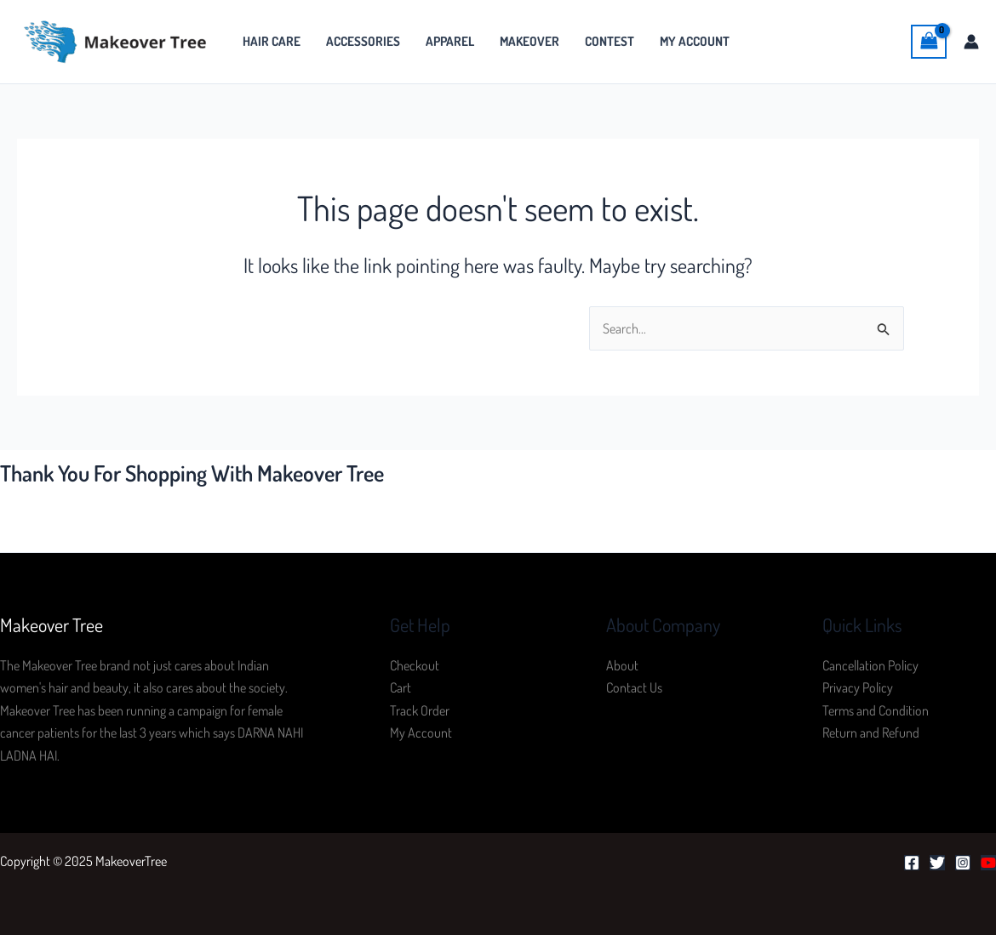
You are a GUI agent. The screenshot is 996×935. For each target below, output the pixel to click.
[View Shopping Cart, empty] (929, 42)
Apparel (450, 41)
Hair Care (272, 41)
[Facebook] (911, 862)
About (622, 665)
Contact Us (634, 687)
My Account (695, 41)
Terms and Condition (875, 710)
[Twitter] (937, 862)
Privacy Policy (857, 687)
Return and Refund (870, 732)
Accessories (363, 41)
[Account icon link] (971, 41)
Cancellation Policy (870, 665)
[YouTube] (988, 862)
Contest (609, 41)
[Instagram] (962, 862)
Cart (400, 687)
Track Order (419, 710)
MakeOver (529, 41)
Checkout (414, 665)
